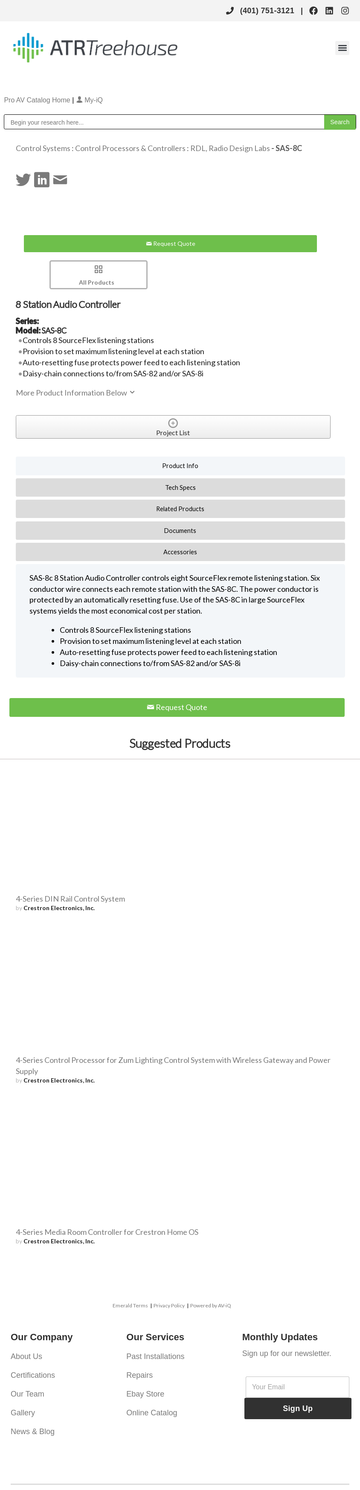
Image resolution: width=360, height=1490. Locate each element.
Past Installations (155, 1356)
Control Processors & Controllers (130, 148)
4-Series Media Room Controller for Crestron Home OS (107, 1232)
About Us (26, 1356)
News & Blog (33, 1431)
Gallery (23, 1413)
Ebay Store (145, 1394)
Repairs (139, 1375)
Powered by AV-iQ (210, 1305)
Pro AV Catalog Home (38, 100)
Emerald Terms (130, 1305)
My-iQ (89, 100)
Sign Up (298, 1408)
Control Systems (43, 148)
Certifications (33, 1375)
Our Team (27, 1394)
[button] (342, 48)
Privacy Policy (169, 1305)
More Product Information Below (76, 392)
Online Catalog (151, 1413)
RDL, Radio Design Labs (230, 148)
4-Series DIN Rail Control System (70, 898)
